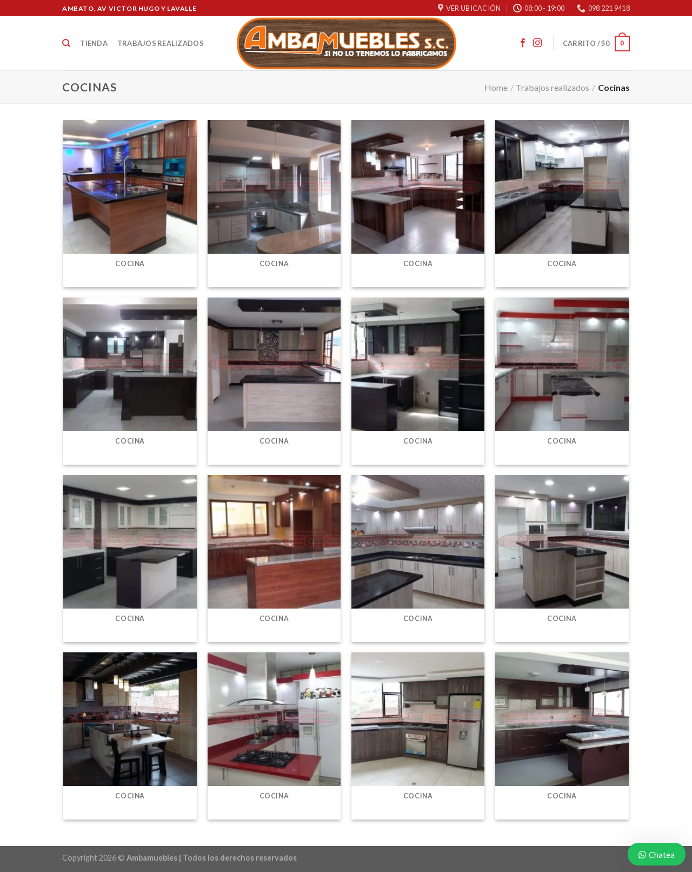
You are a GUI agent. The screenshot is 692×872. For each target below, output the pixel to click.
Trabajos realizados (160, 43)
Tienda (94, 43)
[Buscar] (66, 43)
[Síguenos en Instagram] (537, 43)
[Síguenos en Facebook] (522, 43)
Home (496, 87)
